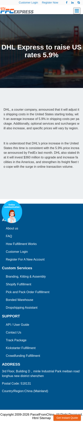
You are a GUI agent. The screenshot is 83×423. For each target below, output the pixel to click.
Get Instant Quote (67, 417)
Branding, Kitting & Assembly (26, 276)
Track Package (16, 340)
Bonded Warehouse (19, 299)
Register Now (50, 2)
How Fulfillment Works (21, 244)
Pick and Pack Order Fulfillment (27, 292)
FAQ (9, 236)
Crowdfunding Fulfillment (23, 355)
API (8, 324)
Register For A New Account (25, 259)
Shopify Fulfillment (18, 284)
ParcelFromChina (42, 414)
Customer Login (28, 2)
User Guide (21, 324)
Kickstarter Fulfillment (21, 348)
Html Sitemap (41, 418)
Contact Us (13, 332)
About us (12, 228)
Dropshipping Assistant (22, 307)
